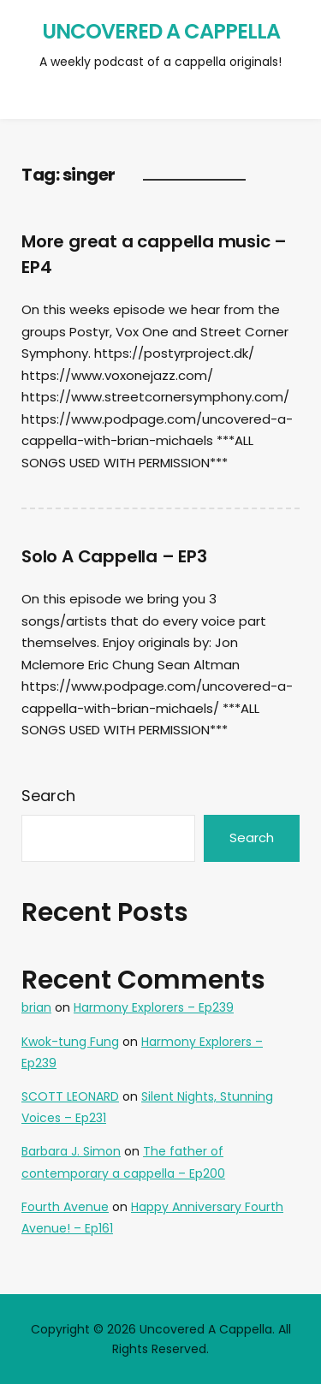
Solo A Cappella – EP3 (114, 556)
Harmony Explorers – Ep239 (154, 1007)
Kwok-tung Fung (70, 1041)
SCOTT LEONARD (70, 1096)
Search (48, 795)
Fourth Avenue (65, 1206)
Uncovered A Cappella (161, 31)
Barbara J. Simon (71, 1151)
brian (36, 1007)
